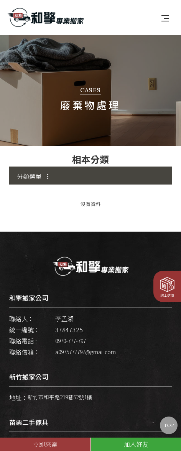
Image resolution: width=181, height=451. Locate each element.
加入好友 (136, 444)
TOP (169, 425)
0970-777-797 (70, 335)
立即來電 (45, 444)
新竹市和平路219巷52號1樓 (60, 392)
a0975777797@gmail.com (85, 347)
